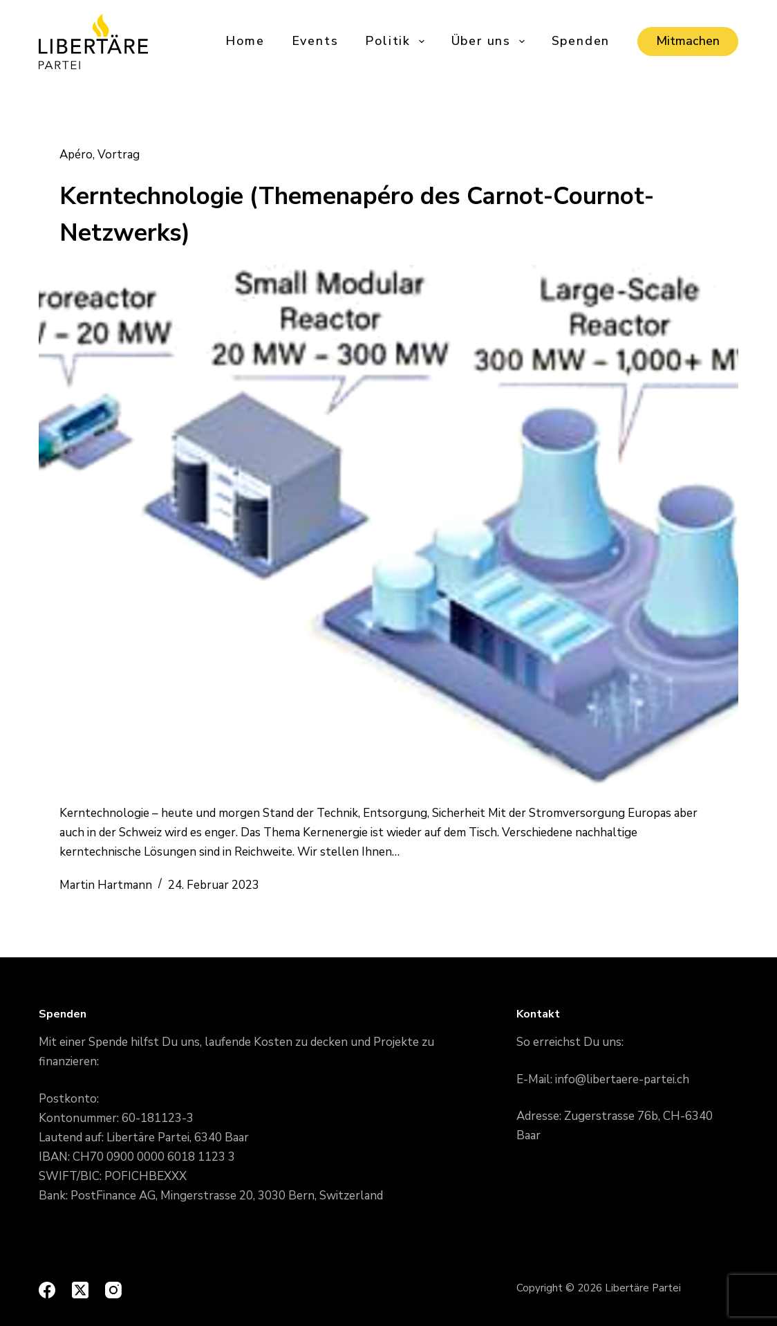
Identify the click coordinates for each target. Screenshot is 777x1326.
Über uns (489, 41)
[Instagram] (113, 1290)
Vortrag (118, 155)
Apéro (76, 155)
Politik (395, 41)
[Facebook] (47, 1290)
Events (315, 41)
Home (244, 41)
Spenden (581, 41)
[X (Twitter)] (80, 1290)
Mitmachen (688, 41)
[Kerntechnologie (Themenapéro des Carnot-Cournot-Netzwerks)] (388, 527)
